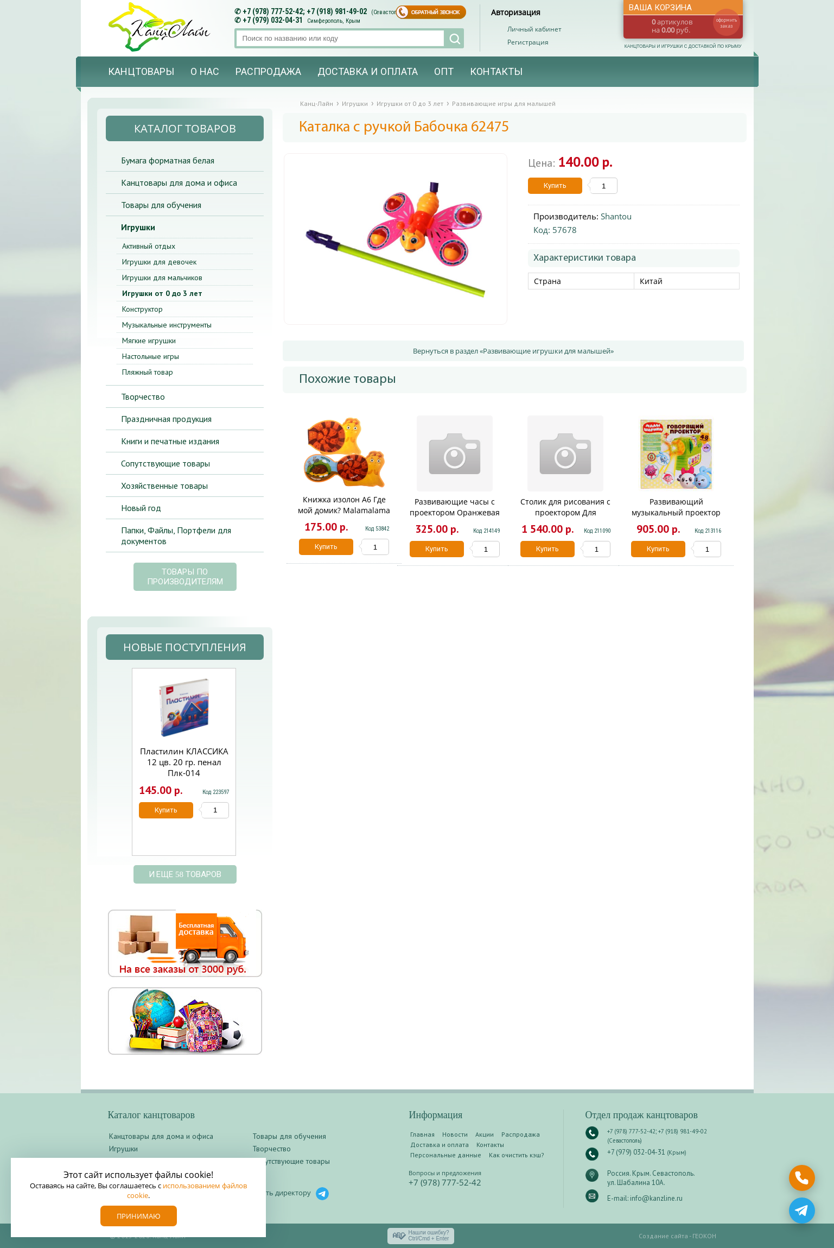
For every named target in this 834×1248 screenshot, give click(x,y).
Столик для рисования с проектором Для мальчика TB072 (565, 512)
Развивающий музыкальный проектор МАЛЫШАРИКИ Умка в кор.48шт (676, 517)
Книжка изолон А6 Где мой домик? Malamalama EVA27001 (344, 510)
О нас (204, 71)
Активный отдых (148, 246)
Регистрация (528, 42)
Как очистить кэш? (516, 1155)
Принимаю (139, 1216)
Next (248, 767)
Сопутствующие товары (165, 463)
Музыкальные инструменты (167, 325)
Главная (422, 1134)
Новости (455, 1134)
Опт (444, 71)
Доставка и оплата (367, 71)
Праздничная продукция (166, 418)
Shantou (616, 216)
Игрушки (138, 227)
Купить (555, 185)
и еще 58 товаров (185, 874)
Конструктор (142, 309)
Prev (118, 767)
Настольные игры (150, 356)
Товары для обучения (161, 204)
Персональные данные (445, 1155)
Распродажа (268, 71)
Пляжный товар (147, 372)
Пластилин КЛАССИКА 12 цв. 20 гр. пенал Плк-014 (184, 762)
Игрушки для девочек (159, 262)
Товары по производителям (185, 577)
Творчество (143, 396)
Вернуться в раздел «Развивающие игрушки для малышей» (513, 351)
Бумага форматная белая (167, 160)
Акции (484, 1134)
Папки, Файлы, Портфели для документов (176, 535)
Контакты (496, 71)
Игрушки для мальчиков (162, 277)
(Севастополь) (389, 12)
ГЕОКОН (704, 1236)
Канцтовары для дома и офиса (179, 182)
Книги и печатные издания (170, 441)
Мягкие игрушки (149, 340)
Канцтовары (141, 71)
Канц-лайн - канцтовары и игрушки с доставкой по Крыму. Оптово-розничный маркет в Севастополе (160, 27)
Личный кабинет (534, 29)
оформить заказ (726, 23)
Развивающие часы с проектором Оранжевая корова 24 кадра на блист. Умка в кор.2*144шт (455, 517)
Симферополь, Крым (333, 20)
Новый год (141, 507)
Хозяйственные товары (164, 485)
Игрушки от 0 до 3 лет (162, 293)
